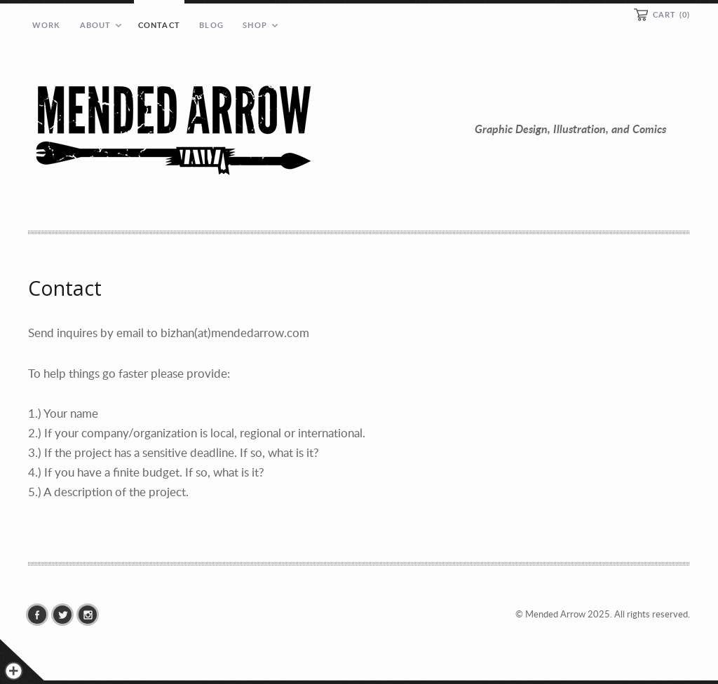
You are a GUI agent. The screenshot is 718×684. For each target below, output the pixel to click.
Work (46, 25)
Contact (159, 25)
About (95, 25)
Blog (211, 25)
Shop (254, 25)
